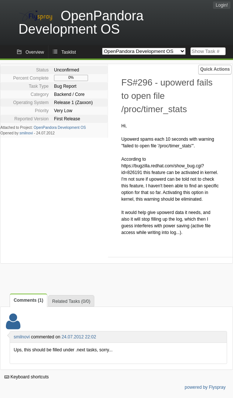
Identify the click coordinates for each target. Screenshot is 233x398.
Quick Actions (215, 69)
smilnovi (26, 133)
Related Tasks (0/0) (71, 301)
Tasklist (68, 52)
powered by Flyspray (205, 387)
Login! (222, 5)
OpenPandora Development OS (60, 128)
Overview (35, 52)
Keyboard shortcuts (26, 376)
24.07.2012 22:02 (78, 337)
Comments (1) (28, 300)
